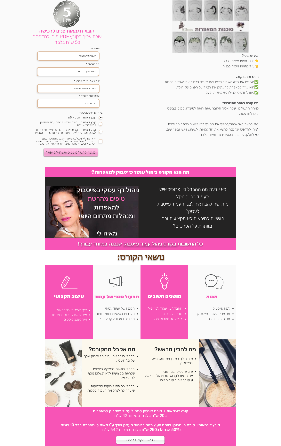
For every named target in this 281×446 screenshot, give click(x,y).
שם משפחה (93, 64)
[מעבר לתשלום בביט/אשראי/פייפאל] (71, 152)
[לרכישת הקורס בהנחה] (140, 440)
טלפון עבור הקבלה (90, 95)
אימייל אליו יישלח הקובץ (88, 81)
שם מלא (95, 48)
